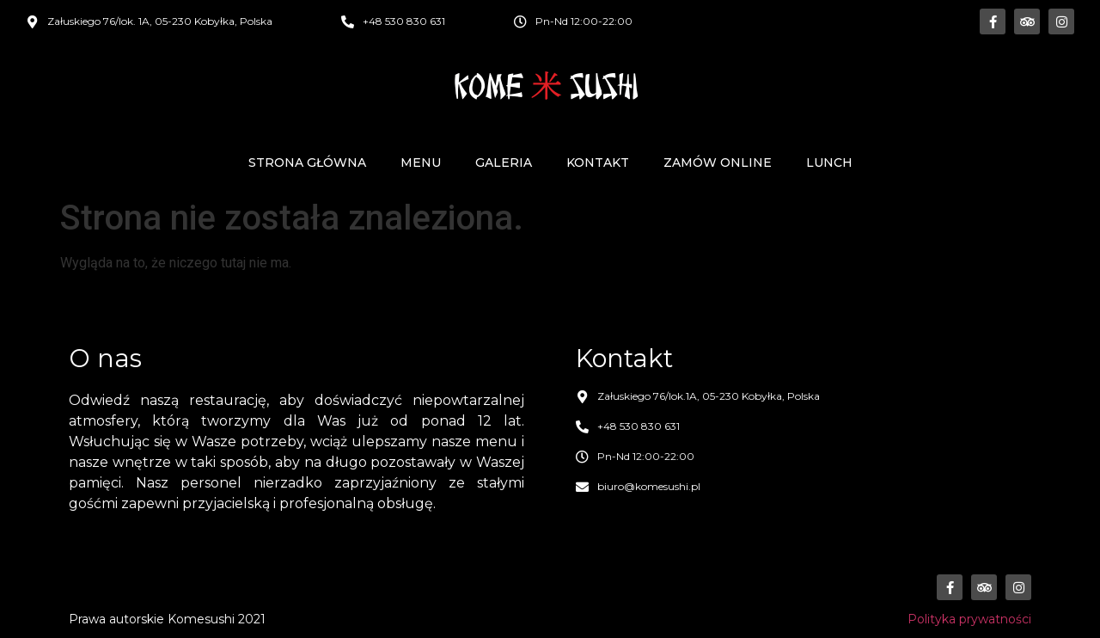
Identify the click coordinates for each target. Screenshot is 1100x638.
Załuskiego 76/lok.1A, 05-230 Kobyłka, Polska (708, 396)
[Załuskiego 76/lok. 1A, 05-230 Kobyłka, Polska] (32, 21)
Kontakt (597, 162)
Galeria (503, 162)
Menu (420, 162)
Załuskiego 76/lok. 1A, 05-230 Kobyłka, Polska (159, 21)
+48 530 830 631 (404, 21)
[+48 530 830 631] (347, 21)
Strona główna (307, 162)
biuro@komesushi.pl (648, 486)
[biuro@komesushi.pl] (582, 487)
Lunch (829, 162)
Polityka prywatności (969, 619)
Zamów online (717, 162)
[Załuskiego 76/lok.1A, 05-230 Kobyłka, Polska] (582, 396)
